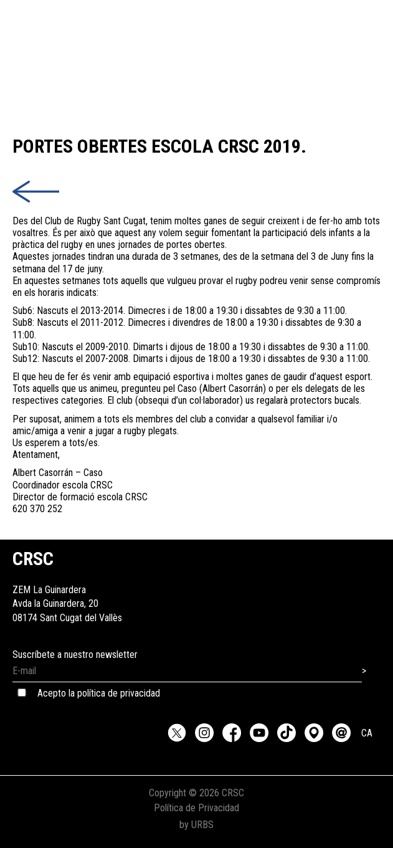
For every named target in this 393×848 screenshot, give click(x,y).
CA (366, 733)
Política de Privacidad (196, 808)
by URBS (196, 825)
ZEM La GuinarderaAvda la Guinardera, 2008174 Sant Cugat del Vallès (67, 590)
